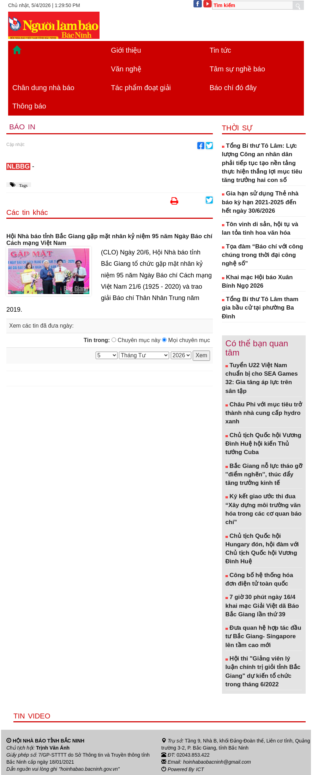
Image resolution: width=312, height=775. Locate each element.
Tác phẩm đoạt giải (141, 88)
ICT (200, 769)
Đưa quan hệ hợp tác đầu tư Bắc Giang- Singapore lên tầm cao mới (263, 636)
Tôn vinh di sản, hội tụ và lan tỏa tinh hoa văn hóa (260, 228)
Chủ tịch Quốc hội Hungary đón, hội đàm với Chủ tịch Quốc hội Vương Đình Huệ (262, 549)
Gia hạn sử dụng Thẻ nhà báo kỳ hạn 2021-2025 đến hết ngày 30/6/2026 (260, 202)
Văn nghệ (126, 69)
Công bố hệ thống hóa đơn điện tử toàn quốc (259, 579)
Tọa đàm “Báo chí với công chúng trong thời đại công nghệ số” (262, 255)
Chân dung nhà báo (43, 88)
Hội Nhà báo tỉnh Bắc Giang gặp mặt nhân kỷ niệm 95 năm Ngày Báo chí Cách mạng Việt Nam (109, 239)
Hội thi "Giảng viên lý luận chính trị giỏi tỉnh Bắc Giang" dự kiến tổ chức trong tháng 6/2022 (263, 671)
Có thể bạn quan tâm (257, 348)
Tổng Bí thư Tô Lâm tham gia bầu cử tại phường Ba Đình (260, 308)
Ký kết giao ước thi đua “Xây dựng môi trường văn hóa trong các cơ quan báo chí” (264, 509)
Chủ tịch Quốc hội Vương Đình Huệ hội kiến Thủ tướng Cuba (263, 444)
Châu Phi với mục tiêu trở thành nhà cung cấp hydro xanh (264, 413)
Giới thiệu (126, 50)
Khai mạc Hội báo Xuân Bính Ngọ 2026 (257, 281)
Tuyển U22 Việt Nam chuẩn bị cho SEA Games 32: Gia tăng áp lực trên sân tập (262, 378)
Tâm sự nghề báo (237, 69)
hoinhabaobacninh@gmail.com (217, 762)
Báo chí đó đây (233, 88)
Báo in (22, 127)
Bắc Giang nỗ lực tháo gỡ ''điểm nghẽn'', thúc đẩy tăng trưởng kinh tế (264, 475)
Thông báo (29, 106)
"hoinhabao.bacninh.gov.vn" (89, 769)
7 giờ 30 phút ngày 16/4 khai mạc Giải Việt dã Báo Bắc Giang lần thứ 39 (262, 606)
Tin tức (220, 50)
